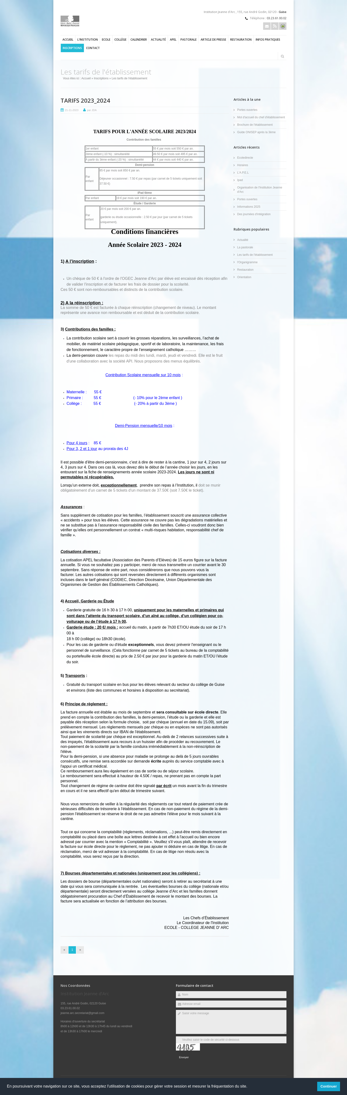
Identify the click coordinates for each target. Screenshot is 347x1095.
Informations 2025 (248, 206)
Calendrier (138, 40)
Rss (275, 26)
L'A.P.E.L (243, 172)
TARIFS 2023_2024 (85, 100)
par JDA (92, 110)
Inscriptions (72, 48)
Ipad (240, 180)
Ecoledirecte (245, 157)
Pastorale (188, 40)
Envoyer (184, 1057)
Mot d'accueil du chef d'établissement (261, 117)
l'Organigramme (247, 262)
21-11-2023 (71, 110)
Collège (120, 40)
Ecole (106, 40)
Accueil (67, 40)
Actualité (158, 40)
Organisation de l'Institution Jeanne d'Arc (259, 190)
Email (267, 26)
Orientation (244, 277)
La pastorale (245, 247)
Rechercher (282, 56)
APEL (173, 40)
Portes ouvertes (247, 110)
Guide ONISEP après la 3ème (256, 132)
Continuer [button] (329, 1086)
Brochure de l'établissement (255, 124)
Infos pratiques (268, 40)
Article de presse (213, 40)
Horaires (242, 165)
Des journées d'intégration (254, 214)
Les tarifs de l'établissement (255, 255)
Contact (93, 48)
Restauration (241, 40)
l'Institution (87, 40)
